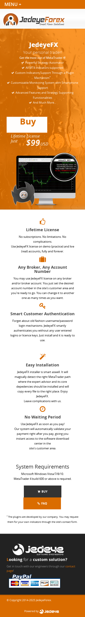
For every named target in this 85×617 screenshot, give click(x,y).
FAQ (42, 503)
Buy (42, 491)
